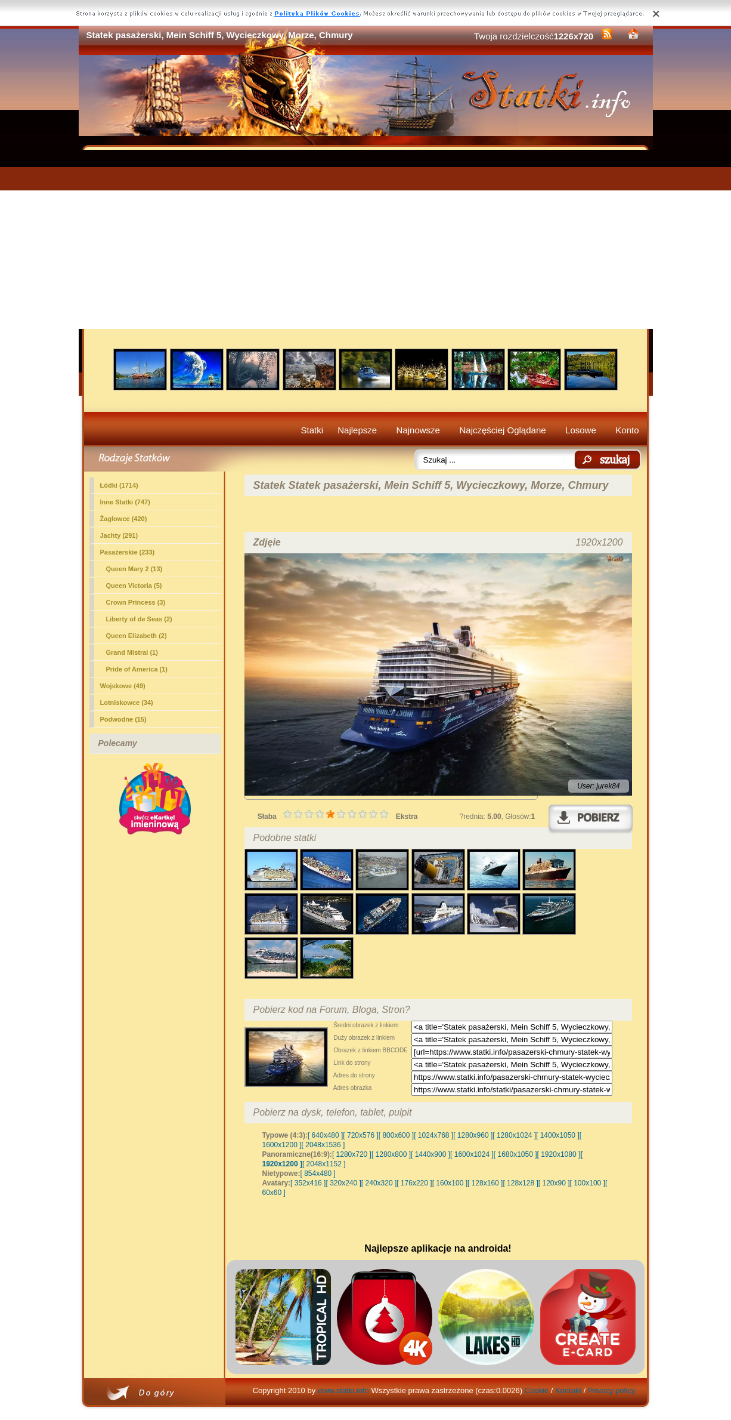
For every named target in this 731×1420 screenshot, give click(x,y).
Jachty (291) (119, 535)
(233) (127, 552)
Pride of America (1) (137, 669)
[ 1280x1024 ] (514, 1135)
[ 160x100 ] (449, 1183)
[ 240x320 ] (379, 1183)
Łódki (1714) (119, 485)
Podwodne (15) (123, 719)
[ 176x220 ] (414, 1183)
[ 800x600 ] (396, 1135)
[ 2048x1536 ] (323, 1145)
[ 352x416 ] (308, 1183)
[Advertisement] (366, 239)
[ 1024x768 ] (433, 1135)
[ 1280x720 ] (351, 1154)
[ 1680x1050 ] (515, 1154)
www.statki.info (343, 1390)
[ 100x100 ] (587, 1183)
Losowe (580, 430)
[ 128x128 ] (520, 1183)
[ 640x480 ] (325, 1135)
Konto (627, 430)
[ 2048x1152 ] (324, 1164)
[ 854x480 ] (318, 1173)
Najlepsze (357, 430)
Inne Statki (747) (125, 502)
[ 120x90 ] (554, 1183)
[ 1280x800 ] (391, 1154)
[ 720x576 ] (360, 1135)
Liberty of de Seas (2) (139, 619)
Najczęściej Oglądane (502, 430)
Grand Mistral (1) (132, 652)
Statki (312, 430)
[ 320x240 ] (343, 1183)
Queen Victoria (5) (134, 585)
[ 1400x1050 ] (558, 1135)
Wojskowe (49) (122, 685)
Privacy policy (611, 1390)
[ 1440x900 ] (430, 1154)
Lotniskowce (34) (126, 702)
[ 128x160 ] (485, 1183)
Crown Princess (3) (136, 602)
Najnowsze (418, 430)
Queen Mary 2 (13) (134, 568)
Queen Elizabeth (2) (136, 635)
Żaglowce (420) (123, 518)
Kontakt (568, 1390)
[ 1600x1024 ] (472, 1154)
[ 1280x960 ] (473, 1135)
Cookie (537, 1390)
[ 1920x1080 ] (559, 1154)
